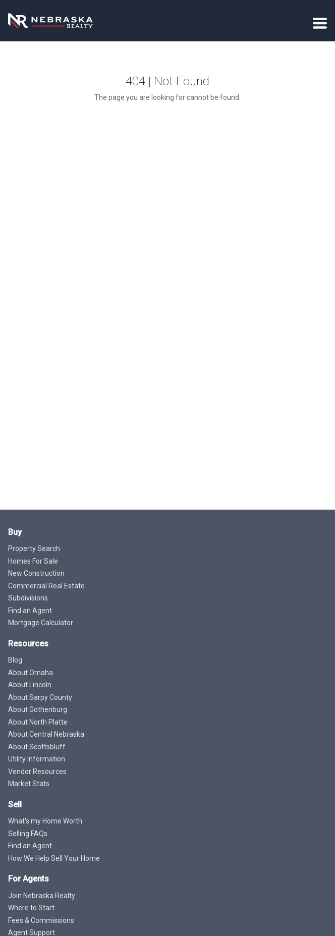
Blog (15, 660)
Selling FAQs (27, 834)
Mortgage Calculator (40, 623)
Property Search (34, 548)
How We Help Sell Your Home (54, 858)
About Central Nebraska (46, 734)
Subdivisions (28, 598)
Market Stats (28, 784)
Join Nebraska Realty (41, 896)
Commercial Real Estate (46, 586)
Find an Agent (30, 611)
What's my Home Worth (45, 821)
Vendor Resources (37, 771)
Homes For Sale (33, 561)
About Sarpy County (40, 697)
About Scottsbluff (37, 747)
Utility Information (36, 759)
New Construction (36, 573)
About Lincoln (29, 685)
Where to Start (31, 908)
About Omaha (30, 673)
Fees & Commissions (41, 920)
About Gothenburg (37, 709)
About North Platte (38, 722)
